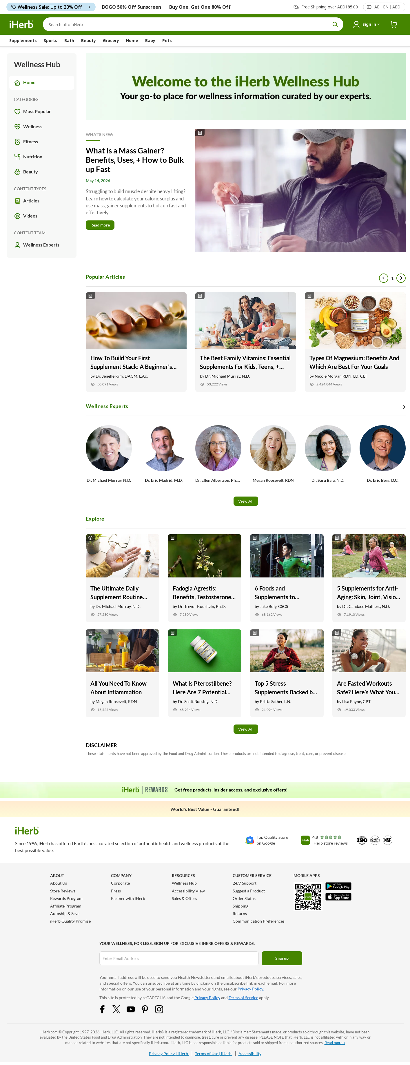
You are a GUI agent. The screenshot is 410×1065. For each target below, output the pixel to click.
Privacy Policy (207, 997)
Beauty (88, 40)
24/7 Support (244, 883)
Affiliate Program (65, 905)
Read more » (335, 1042)
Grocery (111, 40)
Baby (150, 40)
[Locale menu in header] (387, 7)
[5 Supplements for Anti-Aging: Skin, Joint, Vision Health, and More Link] (369, 578)
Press (116, 890)
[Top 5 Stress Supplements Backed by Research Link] (287, 673)
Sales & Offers (184, 898)
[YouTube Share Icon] (134, 1008)
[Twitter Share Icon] (120, 1008)
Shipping (240, 905)
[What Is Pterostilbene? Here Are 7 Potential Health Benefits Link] (205, 673)
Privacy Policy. (251, 988)
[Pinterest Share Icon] (148, 1008)
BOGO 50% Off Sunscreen (131, 7)
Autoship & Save (64, 913)
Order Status (244, 898)
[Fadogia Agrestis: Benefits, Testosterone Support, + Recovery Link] (205, 578)
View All (246, 501)
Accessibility (249, 1053)
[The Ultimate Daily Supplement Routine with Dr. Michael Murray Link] (122, 578)
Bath (69, 40)
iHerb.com (49, 1032)
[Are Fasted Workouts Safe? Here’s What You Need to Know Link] (369, 673)
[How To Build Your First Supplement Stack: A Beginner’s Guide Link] (136, 342)
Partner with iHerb (128, 898)
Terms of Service (243, 997)
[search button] (335, 24)
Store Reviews (62, 890)
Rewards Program (66, 898)
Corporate (120, 883)
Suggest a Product (249, 890)
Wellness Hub (184, 883)
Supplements (23, 40)
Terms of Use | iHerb (213, 1053)
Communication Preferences (259, 921)
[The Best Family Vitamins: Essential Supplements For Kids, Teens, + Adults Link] (245, 342)
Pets (167, 40)
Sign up (282, 958)
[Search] (193, 24)
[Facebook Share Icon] (106, 1008)
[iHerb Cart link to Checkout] (394, 24)
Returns (240, 913)
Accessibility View (188, 890)
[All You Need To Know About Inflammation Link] (122, 673)
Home (132, 40)
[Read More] (246, 190)
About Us (58, 883)
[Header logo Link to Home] (21, 24)
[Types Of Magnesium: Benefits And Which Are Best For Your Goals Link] (355, 342)
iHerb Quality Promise (70, 921)
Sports (50, 40)
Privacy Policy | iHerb (169, 1053)
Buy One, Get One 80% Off (200, 7)
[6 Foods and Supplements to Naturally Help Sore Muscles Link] (287, 578)
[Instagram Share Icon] (163, 1008)
